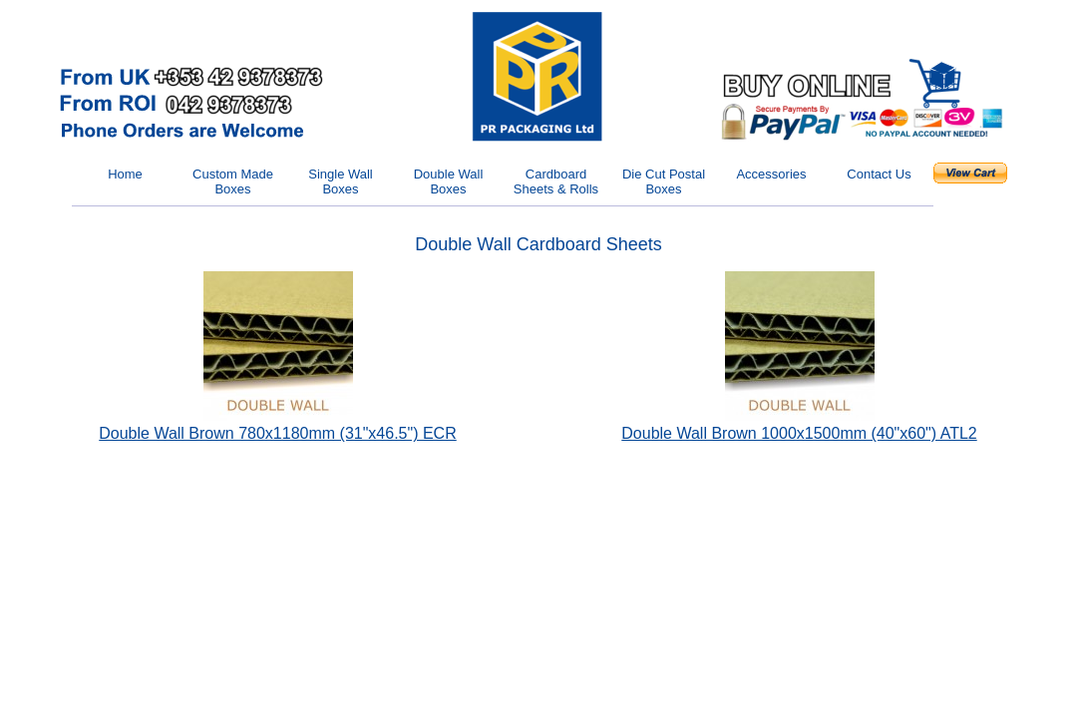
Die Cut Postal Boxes (663, 181)
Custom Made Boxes (232, 181)
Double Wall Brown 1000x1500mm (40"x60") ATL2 (798, 433)
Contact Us (878, 174)
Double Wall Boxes (449, 181)
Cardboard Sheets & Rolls (556, 181)
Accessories (771, 174)
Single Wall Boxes (340, 181)
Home (125, 174)
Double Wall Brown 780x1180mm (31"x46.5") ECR (277, 433)
